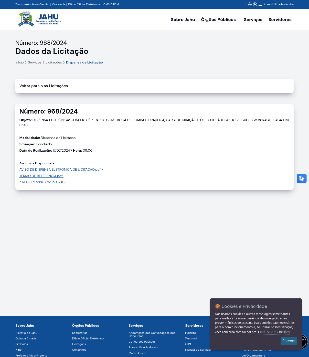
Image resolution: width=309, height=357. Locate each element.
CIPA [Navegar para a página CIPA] (188, 344)
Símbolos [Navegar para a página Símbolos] (21, 344)
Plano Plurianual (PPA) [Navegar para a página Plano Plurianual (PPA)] (256, 350)
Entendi (288, 340)
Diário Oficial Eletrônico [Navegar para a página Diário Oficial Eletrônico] (88, 338)
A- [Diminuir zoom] (255, 4)
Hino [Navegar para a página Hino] (18, 350)
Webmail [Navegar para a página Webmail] (191, 338)
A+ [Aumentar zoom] (249, 4)
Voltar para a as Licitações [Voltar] (43, 85)
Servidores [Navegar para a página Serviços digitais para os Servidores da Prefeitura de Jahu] (194, 325)
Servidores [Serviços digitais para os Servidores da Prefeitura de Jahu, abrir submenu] (280, 19)
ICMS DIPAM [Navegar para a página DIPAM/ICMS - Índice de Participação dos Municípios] (111, 4)
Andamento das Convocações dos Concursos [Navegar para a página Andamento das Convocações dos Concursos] (152, 334)
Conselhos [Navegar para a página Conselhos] (79, 350)
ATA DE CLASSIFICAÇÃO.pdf (41, 182)
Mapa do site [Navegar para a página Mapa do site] (137, 353)
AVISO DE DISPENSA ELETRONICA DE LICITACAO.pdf (60, 169)
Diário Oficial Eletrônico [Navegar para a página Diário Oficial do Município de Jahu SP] (84, 4)
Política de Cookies (274, 331)
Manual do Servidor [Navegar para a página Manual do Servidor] (198, 350)
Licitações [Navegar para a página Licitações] (79, 344)
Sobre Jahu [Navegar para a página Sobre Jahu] (183, 19)
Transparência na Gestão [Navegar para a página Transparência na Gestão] (32, 4)
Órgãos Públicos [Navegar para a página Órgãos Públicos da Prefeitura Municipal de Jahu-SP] (85, 325)
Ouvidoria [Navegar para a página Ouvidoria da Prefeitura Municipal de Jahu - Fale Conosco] (58, 4)
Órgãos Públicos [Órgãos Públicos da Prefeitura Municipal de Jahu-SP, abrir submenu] (218, 19)
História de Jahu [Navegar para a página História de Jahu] (26, 333)
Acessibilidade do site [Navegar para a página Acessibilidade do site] (279, 4)
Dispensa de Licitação (84, 62)
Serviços (34, 62)
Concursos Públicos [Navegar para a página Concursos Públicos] (142, 342)
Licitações (54, 62)
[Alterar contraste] (260, 5)
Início (19, 62)
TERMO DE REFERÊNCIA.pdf (41, 176)
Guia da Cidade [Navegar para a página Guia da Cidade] (25, 338)
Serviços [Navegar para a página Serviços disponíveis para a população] (253, 19)
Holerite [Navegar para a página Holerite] (190, 333)
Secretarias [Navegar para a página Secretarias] (79, 333)
